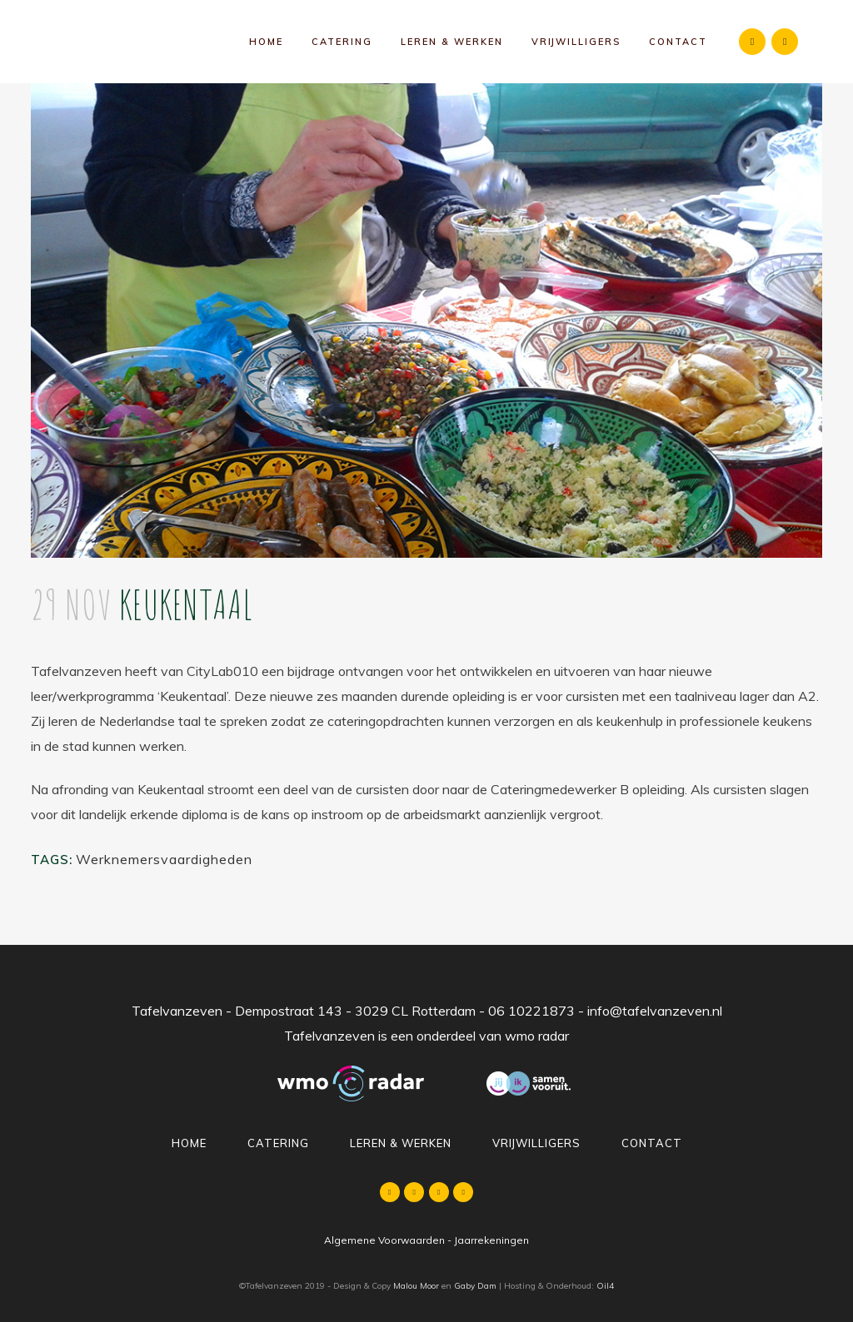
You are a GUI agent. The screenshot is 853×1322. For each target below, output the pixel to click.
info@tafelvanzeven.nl (654, 1010)
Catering (278, 1143)
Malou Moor (416, 1285)
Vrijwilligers (536, 1143)
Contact (651, 1143)
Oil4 (605, 1285)
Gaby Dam (475, 1285)
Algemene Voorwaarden (384, 1240)
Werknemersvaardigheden (164, 859)
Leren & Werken (400, 1143)
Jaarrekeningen (491, 1240)
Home (189, 1143)
